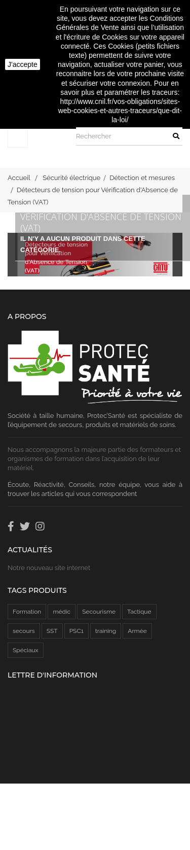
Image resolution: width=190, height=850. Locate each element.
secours (24, 630)
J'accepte (22, 64)
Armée (137, 630)
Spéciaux (26, 650)
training (105, 630)
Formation (27, 611)
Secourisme (99, 611)
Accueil (19, 178)
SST (52, 630)
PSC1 (76, 630)
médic (61, 611)
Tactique (139, 611)
